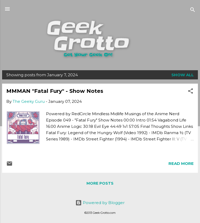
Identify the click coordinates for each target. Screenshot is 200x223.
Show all (182, 74)
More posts (100, 183)
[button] (190, 92)
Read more (181, 163)
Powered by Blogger (100, 202)
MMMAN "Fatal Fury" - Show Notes (54, 91)
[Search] (192, 11)
